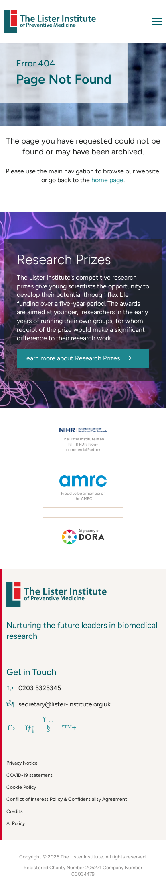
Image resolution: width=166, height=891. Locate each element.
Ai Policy (15, 823)
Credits (14, 811)
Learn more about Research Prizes (71, 358)
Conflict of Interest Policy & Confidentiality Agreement (66, 799)
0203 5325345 (33, 688)
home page (107, 180)
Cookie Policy (21, 787)
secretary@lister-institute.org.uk (58, 704)
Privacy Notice (22, 763)
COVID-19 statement (29, 775)
